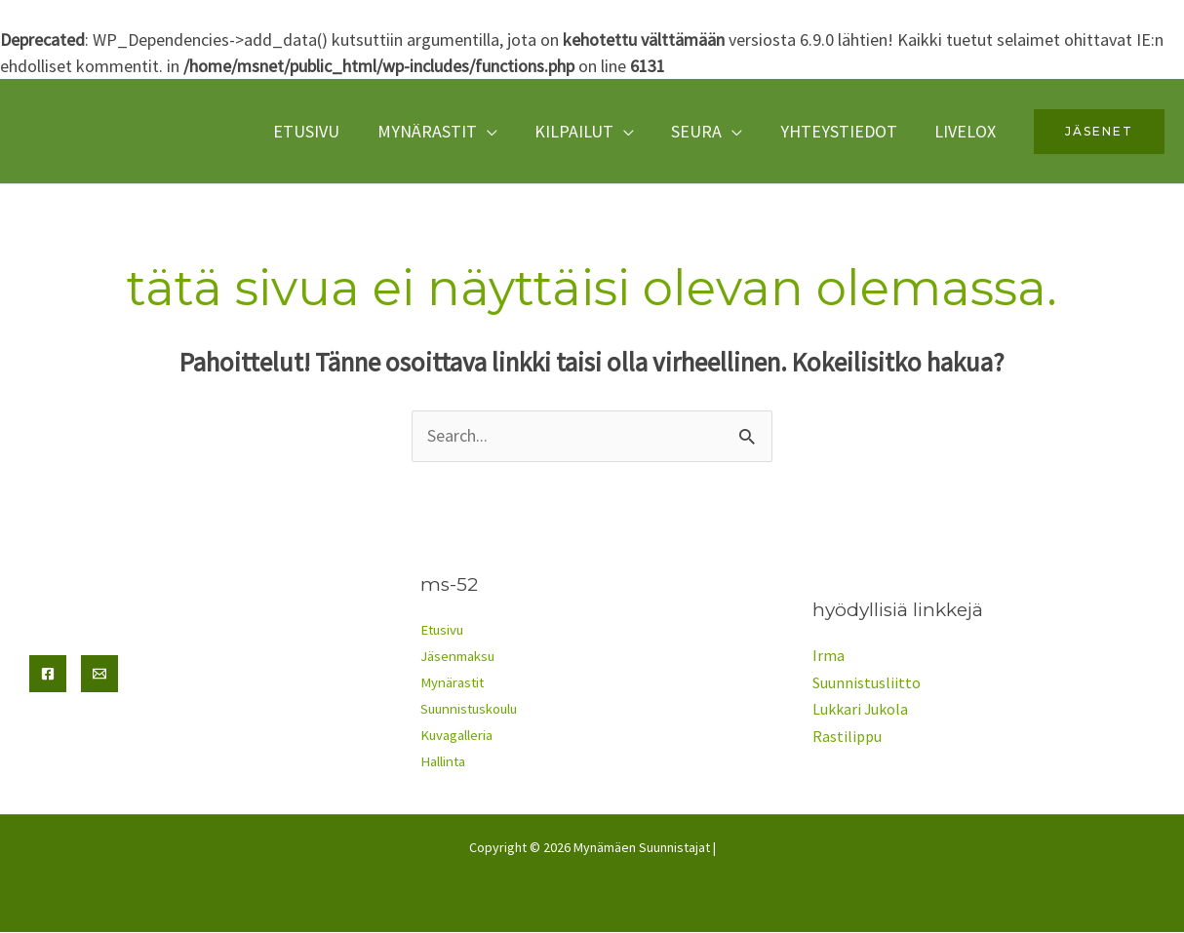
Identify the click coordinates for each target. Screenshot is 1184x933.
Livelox (966, 131)
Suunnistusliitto (866, 683)
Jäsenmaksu (457, 657)
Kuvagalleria (456, 736)
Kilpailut (581, 131)
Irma (828, 657)
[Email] (99, 673)
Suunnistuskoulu (471, 710)
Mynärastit (437, 131)
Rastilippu (847, 736)
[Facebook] (47, 673)
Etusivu (319, 131)
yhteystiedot (841, 131)
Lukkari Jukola (860, 709)
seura (702, 131)
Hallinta (443, 763)
